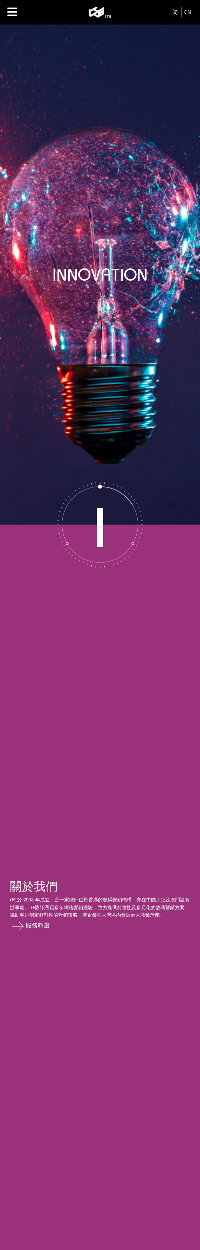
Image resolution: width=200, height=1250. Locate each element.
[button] (100, 926)
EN (187, 12)
